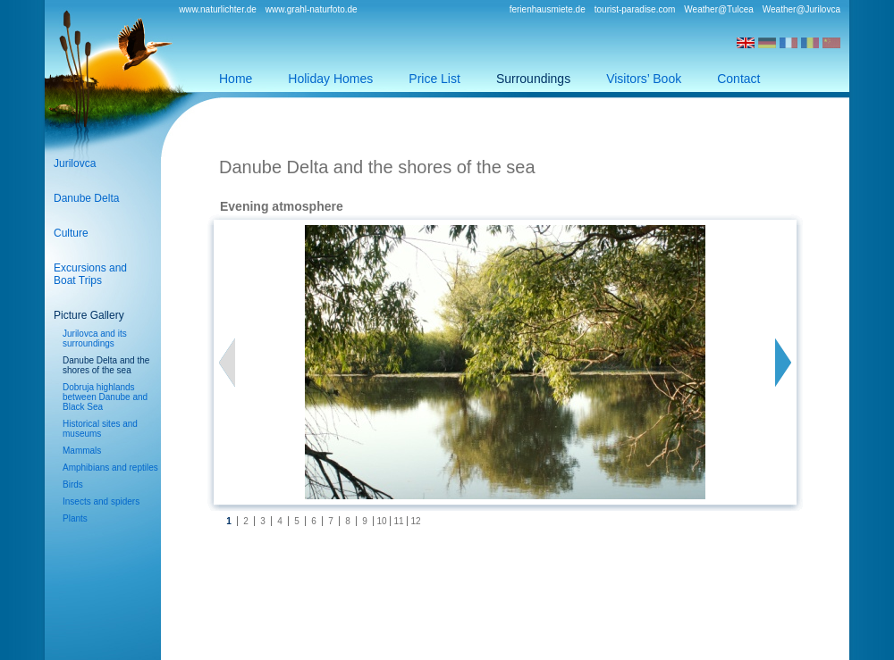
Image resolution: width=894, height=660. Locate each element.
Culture (71, 233)
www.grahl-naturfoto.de (312, 9)
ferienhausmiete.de (548, 9)
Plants (75, 518)
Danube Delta (86, 198)
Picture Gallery (89, 315)
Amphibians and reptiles (110, 467)
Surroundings (533, 78)
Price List (434, 78)
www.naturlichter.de (218, 9)
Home (235, 78)
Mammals (82, 450)
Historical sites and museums (100, 429)
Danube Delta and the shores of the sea (106, 365)
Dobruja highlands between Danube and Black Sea (105, 397)
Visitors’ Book (643, 78)
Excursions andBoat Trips (90, 274)
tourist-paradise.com (635, 9)
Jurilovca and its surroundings (95, 338)
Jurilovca (75, 163)
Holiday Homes (330, 78)
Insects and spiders (101, 501)
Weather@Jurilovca (801, 9)
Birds (73, 484)
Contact (738, 78)
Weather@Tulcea (718, 9)
